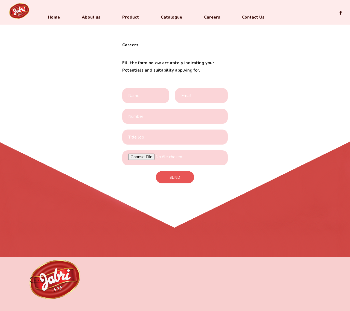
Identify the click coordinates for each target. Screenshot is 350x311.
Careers (212, 17)
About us (91, 17)
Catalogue (171, 17)
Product (130, 17)
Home (54, 17)
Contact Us (253, 17)
